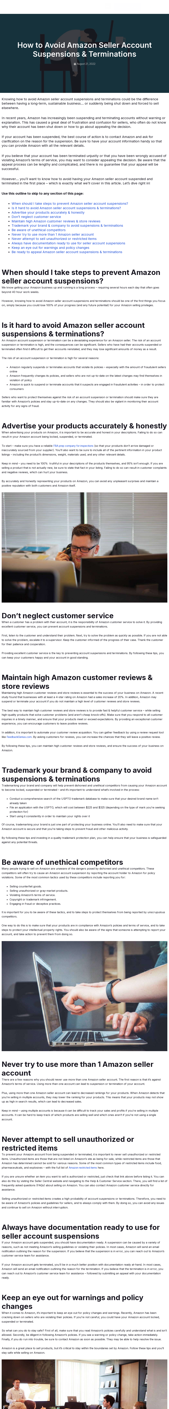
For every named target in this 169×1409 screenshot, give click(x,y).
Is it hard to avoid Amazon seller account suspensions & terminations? (66, 208)
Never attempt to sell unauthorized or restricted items (54, 238)
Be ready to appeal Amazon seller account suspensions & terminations (67, 252)
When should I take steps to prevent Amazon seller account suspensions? (70, 204)
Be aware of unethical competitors (39, 230)
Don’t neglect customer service (36, 217)
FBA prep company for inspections (75, 445)
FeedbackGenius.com (20, 736)
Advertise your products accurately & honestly (48, 212)
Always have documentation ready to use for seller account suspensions (68, 243)
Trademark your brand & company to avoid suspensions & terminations (67, 225)
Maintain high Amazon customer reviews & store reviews (56, 221)
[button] (108, 6)
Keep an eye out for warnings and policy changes (50, 247)
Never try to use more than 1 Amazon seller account (53, 234)
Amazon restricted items (84, 1167)
